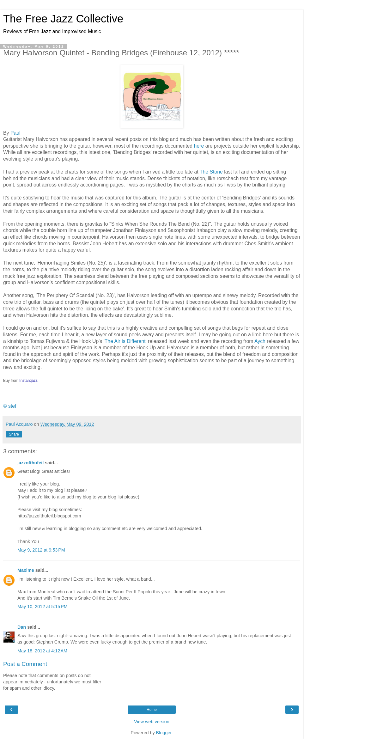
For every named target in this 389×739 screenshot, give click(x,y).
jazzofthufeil (30, 462)
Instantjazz (28, 380)
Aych (259, 341)
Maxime (25, 570)
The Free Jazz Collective (63, 19)
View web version (151, 721)
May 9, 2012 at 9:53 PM (41, 550)
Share (14, 434)
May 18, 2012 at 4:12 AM (42, 650)
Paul (15, 133)
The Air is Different (125, 341)
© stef (9, 406)
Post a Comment (25, 664)
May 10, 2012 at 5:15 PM (42, 606)
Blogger (164, 732)
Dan (21, 627)
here (199, 146)
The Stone (211, 171)
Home (152, 709)
